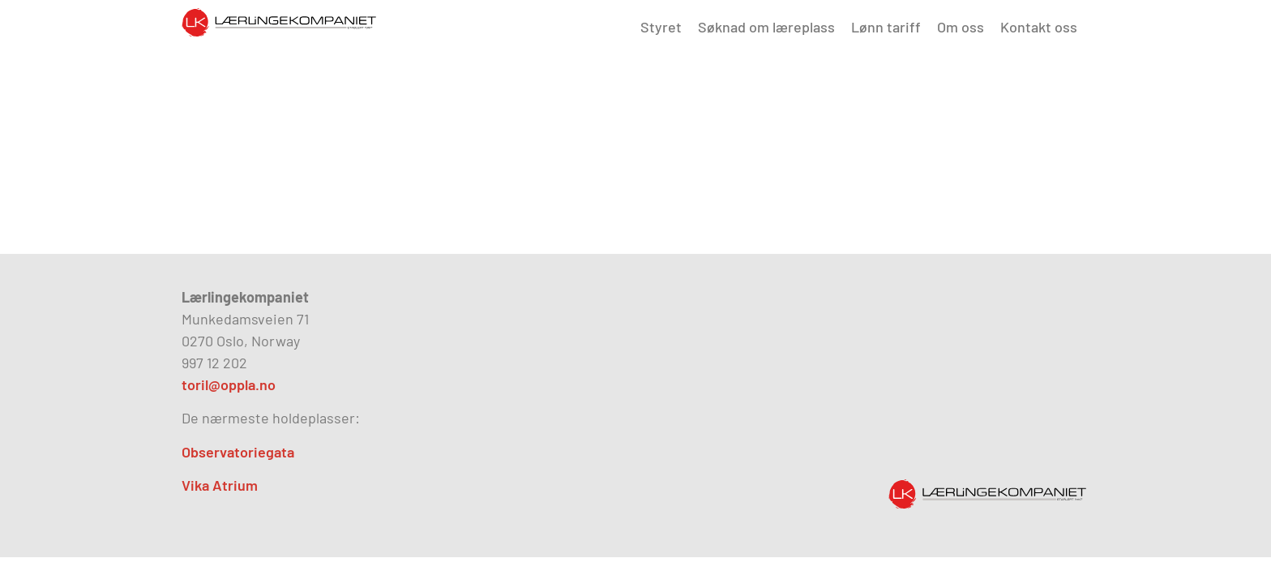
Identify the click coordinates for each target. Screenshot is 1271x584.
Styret (661, 27)
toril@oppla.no (229, 384)
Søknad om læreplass (766, 27)
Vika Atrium (220, 485)
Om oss (960, 27)
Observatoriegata (238, 452)
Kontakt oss (1038, 27)
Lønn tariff (886, 27)
